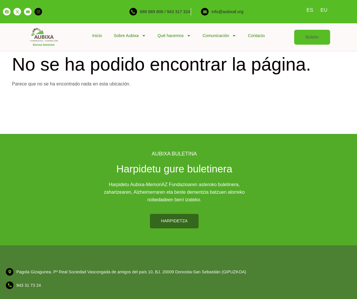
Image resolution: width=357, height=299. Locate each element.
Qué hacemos (174, 36)
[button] (312, 37)
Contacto (256, 35)
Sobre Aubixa (130, 36)
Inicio (97, 35)
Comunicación (219, 36)
